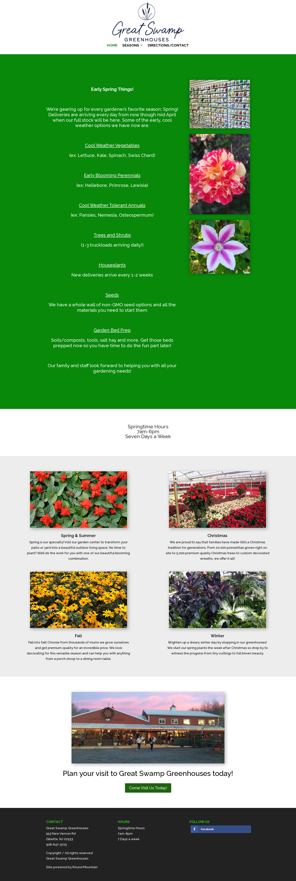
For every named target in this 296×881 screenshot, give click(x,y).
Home (112, 45)
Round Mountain (85, 867)
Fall (78, 635)
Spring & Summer (78, 535)
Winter (217, 635)
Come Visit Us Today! (148, 788)
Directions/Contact (168, 45)
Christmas (217, 535)
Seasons (130, 45)
